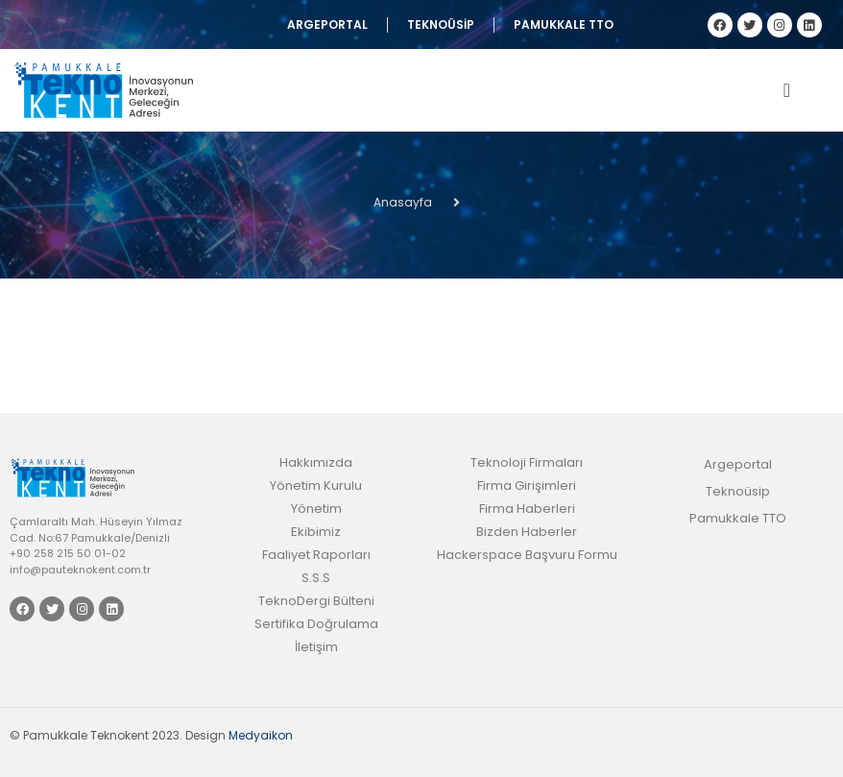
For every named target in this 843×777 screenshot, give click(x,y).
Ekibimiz (316, 531)
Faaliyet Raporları (316, 555)
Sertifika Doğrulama (316, 624)
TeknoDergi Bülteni (316, 601)
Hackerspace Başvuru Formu (527, 555)
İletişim (316, 647)
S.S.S (315, 578)
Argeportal (327, 24)
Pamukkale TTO (564, 24)
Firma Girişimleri (526, 485)
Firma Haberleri (527, 508)
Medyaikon (261, 735)
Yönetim (316, 508)
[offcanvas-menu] (787, 91)
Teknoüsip (440, 24)
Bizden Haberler (526, 531)
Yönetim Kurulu (316, 485)
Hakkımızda (315, 462)
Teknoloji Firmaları (526, 462)
